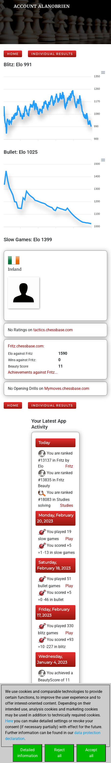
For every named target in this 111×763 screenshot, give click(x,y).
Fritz (68, 466)
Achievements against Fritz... (33, 372)
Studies (66, 505)
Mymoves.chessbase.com (66, 388)
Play (68, 538)
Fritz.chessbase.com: (26, 346)
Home (13, 54)
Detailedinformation (27, 753)
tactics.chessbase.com (53, 330)
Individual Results (52, 54)
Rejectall (59, 753)
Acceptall (91, 753)
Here (9, 721)
